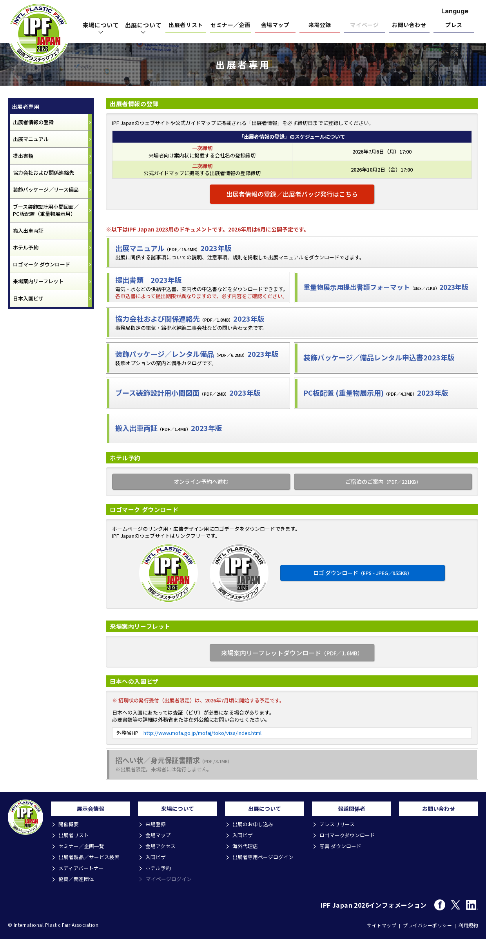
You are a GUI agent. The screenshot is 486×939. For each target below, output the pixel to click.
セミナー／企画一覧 (82, 846)
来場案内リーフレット (38, 281)
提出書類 (23, 155)
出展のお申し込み (253, 825)
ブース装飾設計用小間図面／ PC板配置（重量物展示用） (46, 210)
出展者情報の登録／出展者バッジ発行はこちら (292, 194)
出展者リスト (186, 25)
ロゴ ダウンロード (362, 573)
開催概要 (69, 825)
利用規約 (468, 924)
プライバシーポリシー (427, 924)
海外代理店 (245, 846)
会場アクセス (161, 846)
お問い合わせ (409, 25)
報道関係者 (351, 809)
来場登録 (319, 25)
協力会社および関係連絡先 (43, 172)
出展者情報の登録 (33, 122)
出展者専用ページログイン (263, 857)
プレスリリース (337, 825)
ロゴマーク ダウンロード (41, 264)
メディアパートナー (81, 867)
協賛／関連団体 (76, 878)
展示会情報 (90, 809)
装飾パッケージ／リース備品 (46, 189)
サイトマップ (381, 924)
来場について (100, 25)
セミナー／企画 (230, 25)
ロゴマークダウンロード (347, 836)
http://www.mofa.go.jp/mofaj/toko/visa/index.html (202, 732)
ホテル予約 (25, 247)
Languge (454, 11)
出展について (143, 25)
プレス (453, 25)
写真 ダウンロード (341, 846)
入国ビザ (156, 857)
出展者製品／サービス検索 (89, 857)
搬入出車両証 (28, 230)
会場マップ (275, 25)
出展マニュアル (31, 139)
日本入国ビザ (28, 298)
